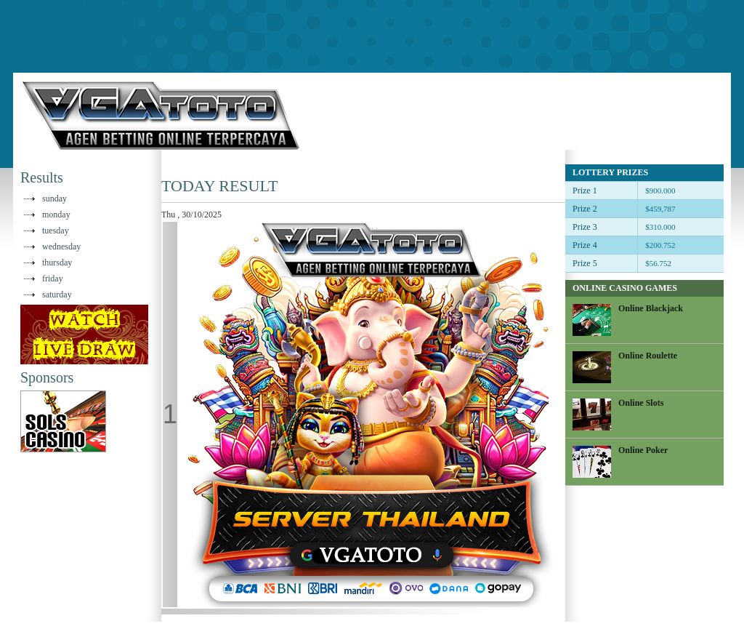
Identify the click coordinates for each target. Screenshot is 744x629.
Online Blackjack (650, 308)
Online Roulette (647, 355)
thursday (57, 262)
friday (52, 278)
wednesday (61, 246)
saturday (57, 294)
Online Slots (640, 403)
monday (56, 214)
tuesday (55, 230)
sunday (54, 198)
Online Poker (643, 450)
